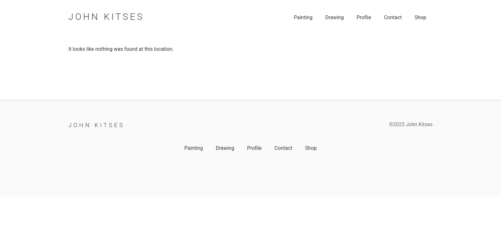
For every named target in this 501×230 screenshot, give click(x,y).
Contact (393, 17)
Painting (303, 17)
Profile (364, 17)
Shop (420, 17)
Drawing (334, 17)
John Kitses (106, 17)
